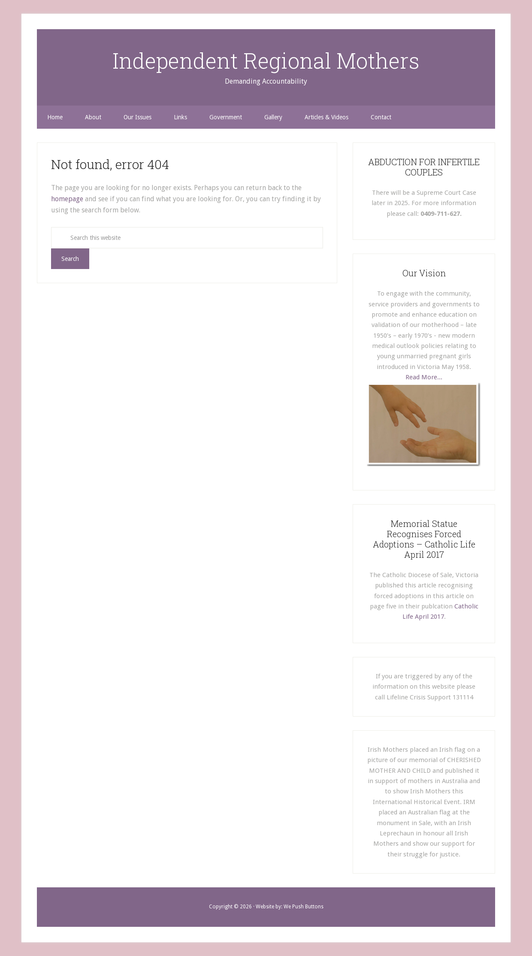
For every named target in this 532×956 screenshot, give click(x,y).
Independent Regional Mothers (266, 60)
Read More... (423, 377)
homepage (67, 199)
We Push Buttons (303, 907)
